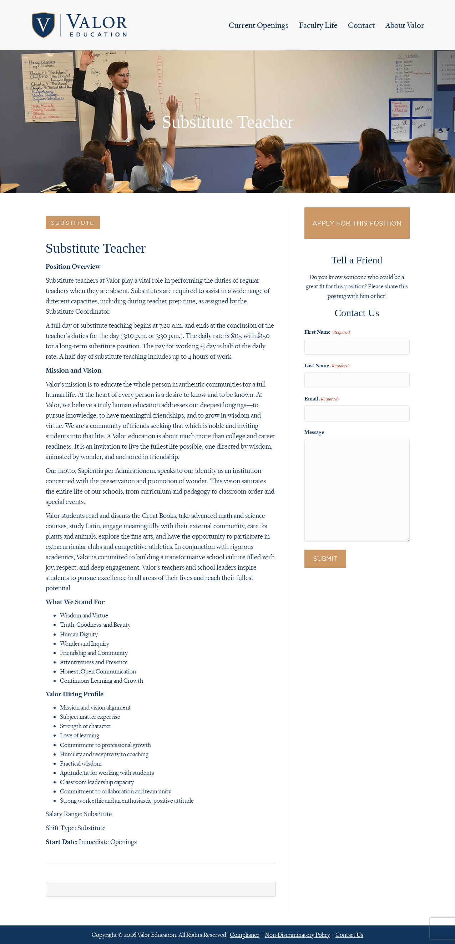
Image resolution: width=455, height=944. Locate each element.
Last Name (326, 363)
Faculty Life (318, 25)
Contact (361, 25)
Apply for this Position (356, 223)
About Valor (404, 25)
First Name (327, 332)
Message (314, 426)
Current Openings (259, 25)
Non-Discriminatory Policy (297, 935)
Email (321, 395)
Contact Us (349, 935)
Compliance (244, 935)
